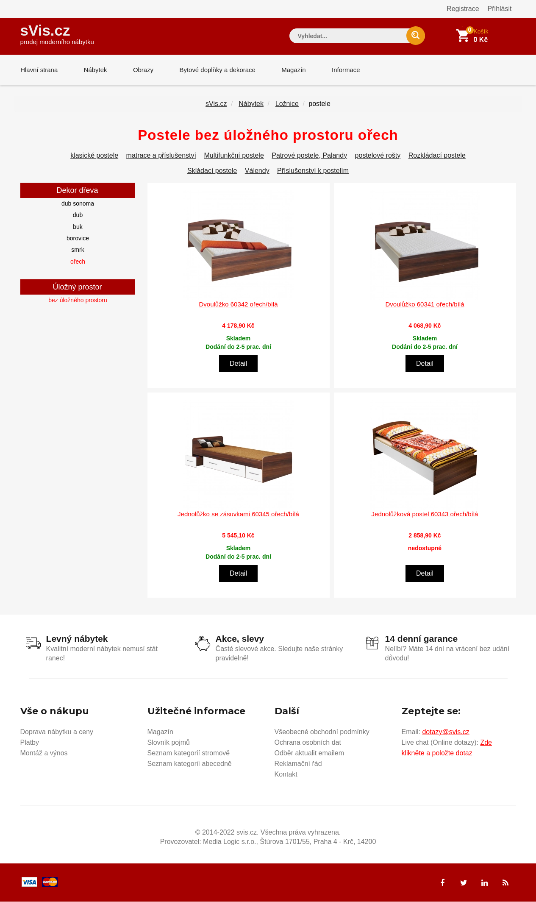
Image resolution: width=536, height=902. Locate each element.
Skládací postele (212, 171)
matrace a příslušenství (161, 155)
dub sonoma (77, 203)
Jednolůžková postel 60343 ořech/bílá (425, 514)
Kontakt (286, 774)
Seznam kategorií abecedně (189, 764)
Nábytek (94, 69)
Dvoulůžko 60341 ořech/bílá (425, 304)
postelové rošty (378, 155)
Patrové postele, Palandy (309, 155)
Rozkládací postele (437, 155)
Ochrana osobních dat (308, 742)
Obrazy (142, 69)
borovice (78, 238)
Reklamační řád (298, 764)
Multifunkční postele (234, 155)
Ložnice (287, 104)
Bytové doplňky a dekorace (216, 69)
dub (78, 215)
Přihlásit (500, 8)
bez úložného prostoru (77, 300)
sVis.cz (57, 33)
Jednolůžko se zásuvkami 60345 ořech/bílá (238, 514)
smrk (77, 250)
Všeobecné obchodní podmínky (322, 732)
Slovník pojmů (168, 742)
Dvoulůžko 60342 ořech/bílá (238, 304)
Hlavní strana (39, 69)
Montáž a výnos (44, 753)
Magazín (291, 69)
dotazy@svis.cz (445, 732)
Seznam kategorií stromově (188, 753)
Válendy (257, 171)
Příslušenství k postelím (313, 171)
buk (78, 227)
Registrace (463, 8)
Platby (29, 742)
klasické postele (94, 155)
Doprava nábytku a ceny (57, 732)
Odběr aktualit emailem (309, 753)
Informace (343, 69)
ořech (77, 262)
